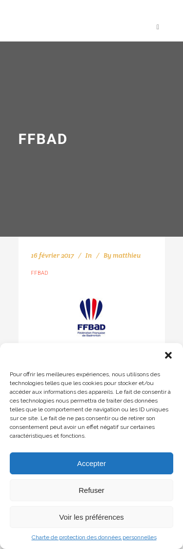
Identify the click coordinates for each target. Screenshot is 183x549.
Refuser (91, 490)
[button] (168, 355)
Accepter (91, 463)
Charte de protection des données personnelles (94, 537)
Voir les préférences (91, 517)
